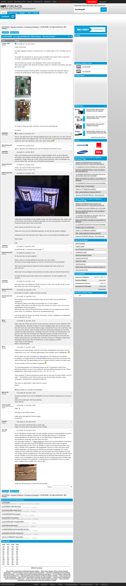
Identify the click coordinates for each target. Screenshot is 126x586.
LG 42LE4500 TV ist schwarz (10, 518)
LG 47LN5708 (86, 71)
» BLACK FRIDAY (64, 2)
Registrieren (104, 584)
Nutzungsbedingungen (72, 584)
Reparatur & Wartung (17, 27)
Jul (3, 556)
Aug (4, 557)
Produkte (38, 2)
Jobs (54, 2)
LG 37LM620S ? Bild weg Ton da (11, 506)
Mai (3, 552)
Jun (3, 554)
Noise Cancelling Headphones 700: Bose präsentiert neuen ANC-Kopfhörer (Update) (43, 579)
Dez (4, 564)
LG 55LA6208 (6, 502)
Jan (3, 546)
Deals (29, 2)
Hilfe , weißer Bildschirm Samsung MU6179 (88, 192)
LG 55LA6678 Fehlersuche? (10, 525)
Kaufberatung (12, 13)
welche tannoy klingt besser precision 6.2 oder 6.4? (90, 267)
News (3, 2)
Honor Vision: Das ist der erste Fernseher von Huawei (41, 578)
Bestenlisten (20, 2)
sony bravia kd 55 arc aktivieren (85, 249)
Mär (4, 549)
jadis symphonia (80, 243)
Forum (4, 13)
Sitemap (60, 584)
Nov (4, 562)
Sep (4, 559)
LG (80, 295)
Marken (47, 2)
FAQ (97, 584)
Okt (3, 561)
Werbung (53, 584)
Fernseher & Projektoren (31, 27)
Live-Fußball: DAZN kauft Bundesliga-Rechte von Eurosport (33, 574)
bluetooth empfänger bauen (84, 255)
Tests (10, 2)
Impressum (44, 584)
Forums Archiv (102, 289)
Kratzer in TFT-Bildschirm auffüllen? (86, 189)
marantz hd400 (80, 246)
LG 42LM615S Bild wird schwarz (11, 514)
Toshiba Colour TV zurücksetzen (85, 186)
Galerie (35, 13)
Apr (3, 551)
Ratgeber (22, 13)
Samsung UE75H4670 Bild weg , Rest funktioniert (90, 195)
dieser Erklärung (38, 441)
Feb (4, 548)
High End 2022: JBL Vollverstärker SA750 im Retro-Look (96, 117)
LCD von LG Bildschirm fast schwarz (12, 537)
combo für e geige (81, 261)
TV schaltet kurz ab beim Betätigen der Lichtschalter (91, 167)
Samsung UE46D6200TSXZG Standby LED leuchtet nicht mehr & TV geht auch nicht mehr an (90, 163)
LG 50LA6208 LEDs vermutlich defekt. (13, 521)
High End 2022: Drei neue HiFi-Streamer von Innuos (95, 124)
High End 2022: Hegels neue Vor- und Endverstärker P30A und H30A (96, 132)
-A (68, 36)
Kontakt (36, 584)
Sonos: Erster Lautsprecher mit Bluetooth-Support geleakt (22, 571)
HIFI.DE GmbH (11, 584)
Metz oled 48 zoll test (82, 270)
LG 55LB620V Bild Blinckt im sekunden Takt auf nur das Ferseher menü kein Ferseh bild (90, 175)
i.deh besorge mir (81, 264)
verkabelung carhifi (81, 252)
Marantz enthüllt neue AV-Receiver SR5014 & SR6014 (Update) (39, 575)
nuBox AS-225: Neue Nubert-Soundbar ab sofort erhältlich (34, 577)
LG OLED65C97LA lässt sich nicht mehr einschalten (91, 183)
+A (71, 36)
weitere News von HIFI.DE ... (98, 137)
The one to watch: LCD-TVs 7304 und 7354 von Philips (28, 572)
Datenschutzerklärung (86, 584)
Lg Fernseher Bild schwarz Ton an (11, 510)
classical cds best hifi (82, 258)
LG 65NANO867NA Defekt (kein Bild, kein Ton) (15, 529)
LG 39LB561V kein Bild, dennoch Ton (12, 533)
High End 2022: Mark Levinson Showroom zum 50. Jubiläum (95, 110)
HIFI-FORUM (5, 27)
